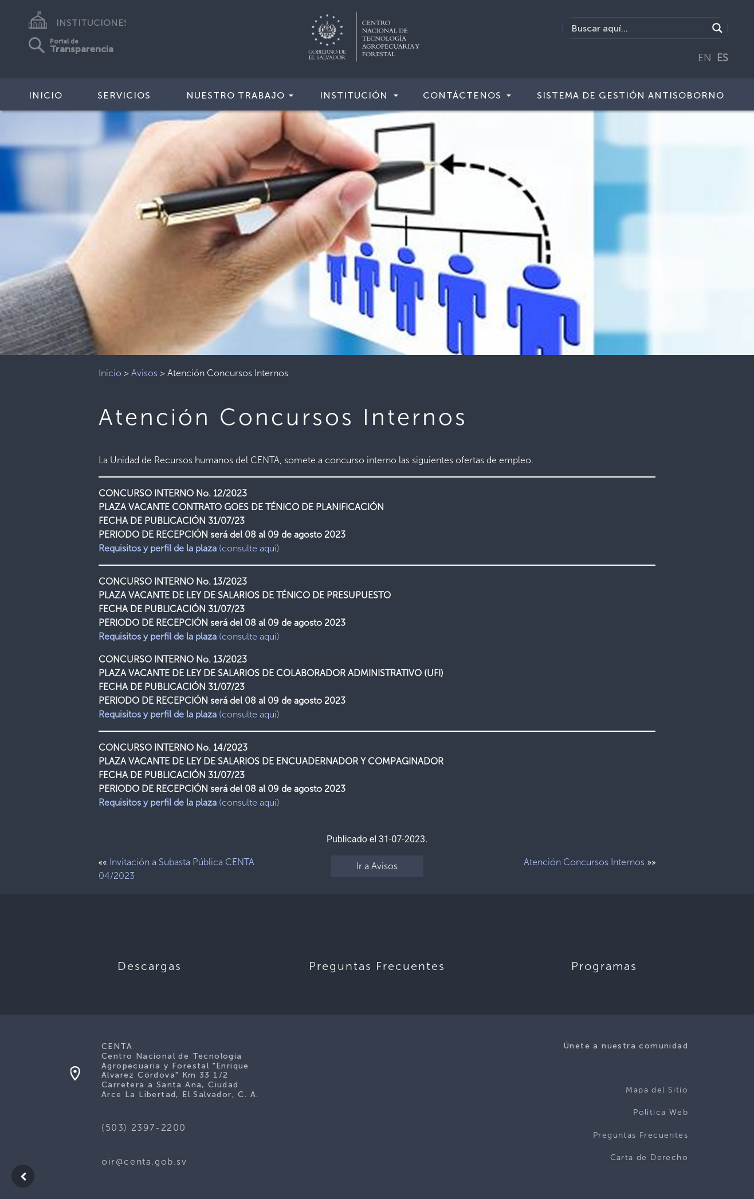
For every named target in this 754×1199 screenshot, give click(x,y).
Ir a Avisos (377, 866)
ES (722, 58)
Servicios (124, 95)
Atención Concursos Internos (584, 862)
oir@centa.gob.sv (144, 1161)
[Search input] (638, 28)
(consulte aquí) (189, 548)
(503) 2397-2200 (143, 1127)
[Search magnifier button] (717, 28)
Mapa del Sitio (657, 1090)
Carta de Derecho (649, 1157)
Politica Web (660, 1112)
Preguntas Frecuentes (640, 1135)
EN (705, 58)
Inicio (45, 95)
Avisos (144, 373)
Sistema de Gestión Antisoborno (630, 95)
